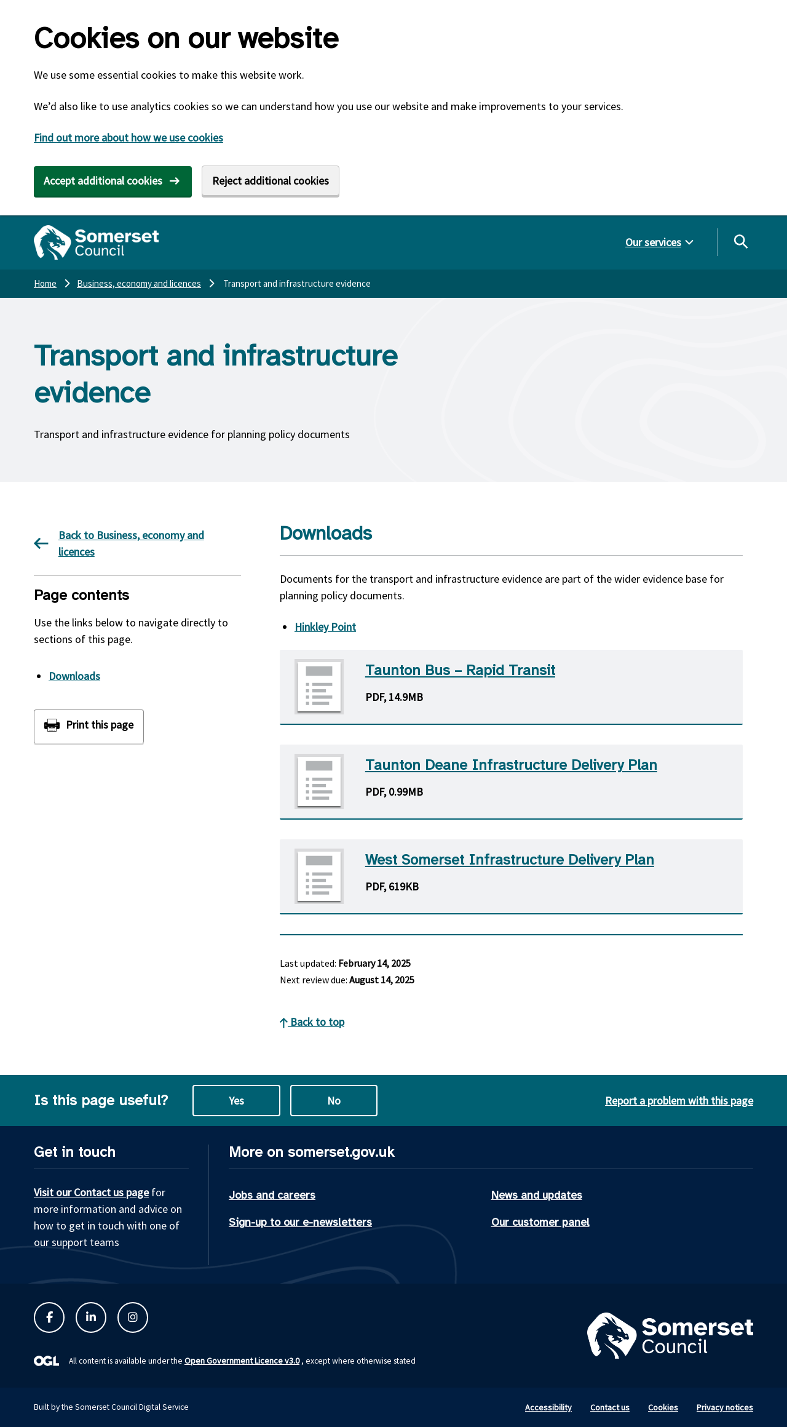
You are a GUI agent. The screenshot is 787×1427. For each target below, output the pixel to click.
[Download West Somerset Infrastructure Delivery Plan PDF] (511, 876)
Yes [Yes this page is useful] (236, 1100)
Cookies (663, 1407)
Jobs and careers (272, 1195)
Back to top (312, 1022)
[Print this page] (89, 726)
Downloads (74, 676)
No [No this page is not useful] (334, 1100)
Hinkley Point (325, 627)
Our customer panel (540, 1222)
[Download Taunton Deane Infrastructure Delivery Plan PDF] (511, 782)
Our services (653, 242)
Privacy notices (725, 1407)
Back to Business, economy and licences (119, 543)
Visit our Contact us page (91, 1192)
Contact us (610, 1407)
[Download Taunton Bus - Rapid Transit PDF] (511, 687)
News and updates (536, 1195)
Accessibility (548, 1407)
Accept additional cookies (103, 181)
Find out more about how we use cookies (128, 137)
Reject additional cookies (270, 181)
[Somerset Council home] (96, 242)
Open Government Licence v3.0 (241, 1360)
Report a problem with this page (679, 1100)
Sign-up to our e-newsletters (300, 1222)
